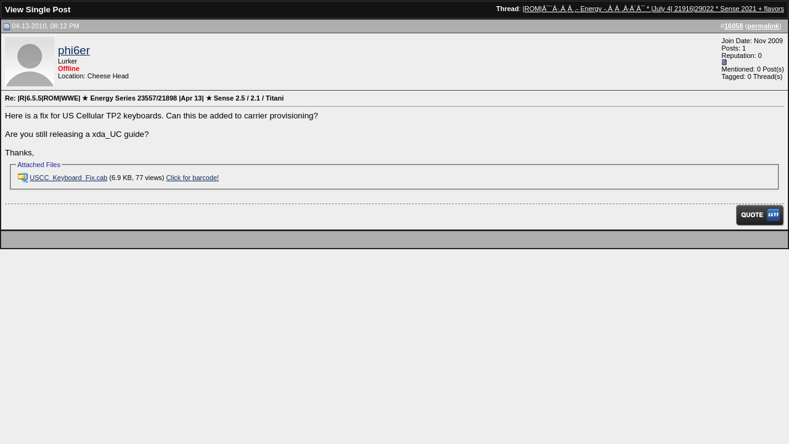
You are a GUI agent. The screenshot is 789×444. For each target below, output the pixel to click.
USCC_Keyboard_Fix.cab (68, 177)
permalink (763, 26)
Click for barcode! (192, 177)
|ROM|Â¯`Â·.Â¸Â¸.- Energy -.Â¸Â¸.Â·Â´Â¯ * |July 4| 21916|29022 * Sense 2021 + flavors (653, 8)
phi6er (74, 50)
